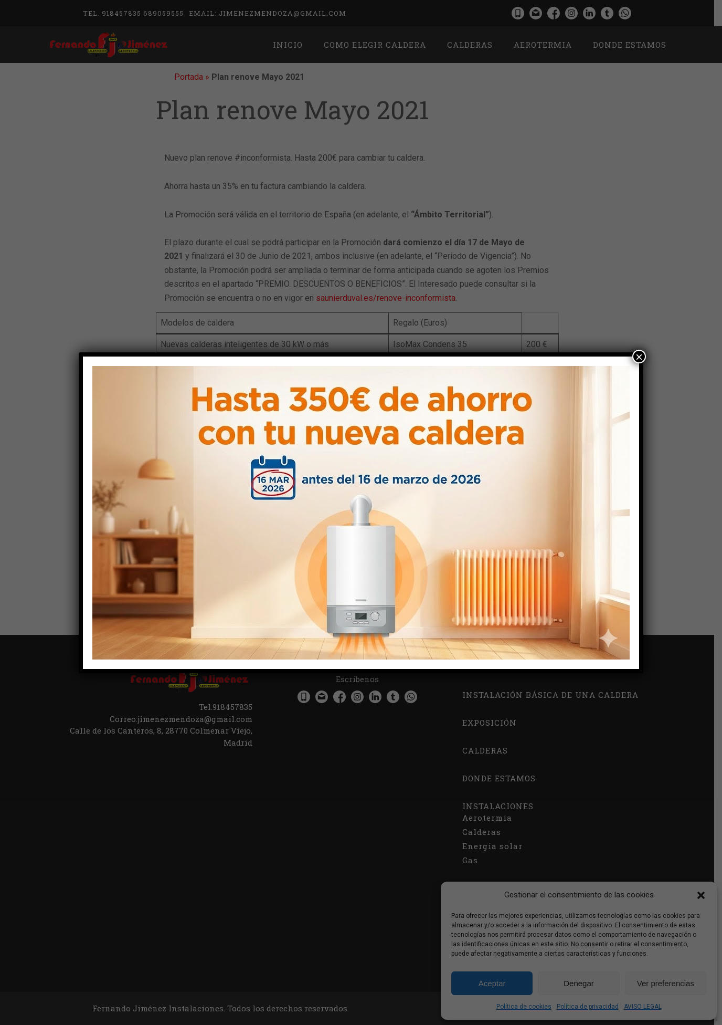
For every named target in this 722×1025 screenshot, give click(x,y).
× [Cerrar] (639, 356)
